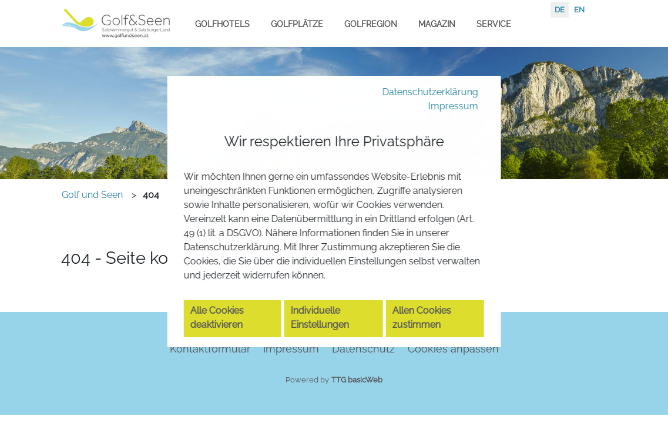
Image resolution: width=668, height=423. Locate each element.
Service (493, 24)
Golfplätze (297, 24)
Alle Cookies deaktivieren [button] (223, 339)
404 (151, 194)
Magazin (436, 24)
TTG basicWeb (356, 379)
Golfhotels (222, 24)
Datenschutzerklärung (421, 68)
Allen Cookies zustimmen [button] (426, 339)
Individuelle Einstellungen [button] (325, 339)
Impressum (448, 84)
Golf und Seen (92, 194)
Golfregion (370, 24)
